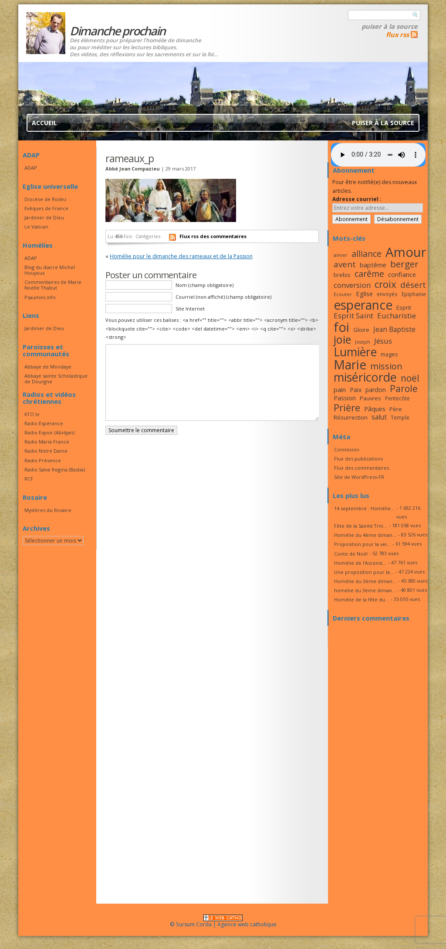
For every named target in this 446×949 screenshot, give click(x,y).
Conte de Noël (351, 553)
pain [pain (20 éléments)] (340, 389)
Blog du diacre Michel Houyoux (49, 270)
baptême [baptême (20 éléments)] (373, 264)
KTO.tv (31, 414)
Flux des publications (358, 458)
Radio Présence (42, 460)
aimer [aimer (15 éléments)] (341, 255)
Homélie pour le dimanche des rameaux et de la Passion (181, 256)
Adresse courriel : (357, 199)
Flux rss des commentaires (213, 236)
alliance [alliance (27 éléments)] (366, 253)
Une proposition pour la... (364, 572)
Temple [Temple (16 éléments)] (400, 417)
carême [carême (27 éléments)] (369, 274)
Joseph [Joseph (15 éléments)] (362, 342)
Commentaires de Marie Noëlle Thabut (52, 285)
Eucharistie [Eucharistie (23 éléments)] (396, 316)
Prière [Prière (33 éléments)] (347, 407)
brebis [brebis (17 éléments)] (342, 275)
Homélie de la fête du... (361, 599)
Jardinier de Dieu (44, 217)
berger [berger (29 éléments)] (404, 264)
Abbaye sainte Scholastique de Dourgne (56, 378)
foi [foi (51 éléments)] (341, 326)
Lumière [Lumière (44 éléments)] (355, 352)
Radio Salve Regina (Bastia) (54, 469)
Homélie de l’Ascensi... (360, 563)
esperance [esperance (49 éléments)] (363, 305)
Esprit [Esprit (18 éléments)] (403, 307)
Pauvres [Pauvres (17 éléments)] (370, 398)
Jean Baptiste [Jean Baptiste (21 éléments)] (394, 329)
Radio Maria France (46, 441)
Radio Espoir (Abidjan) (49, 432)
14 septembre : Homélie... (364, 508)
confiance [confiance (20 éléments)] (402, 274)
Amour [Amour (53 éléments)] (405, 252)
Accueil (44, 123)
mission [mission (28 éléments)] (386, 366)
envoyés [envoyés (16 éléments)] (387, 293)
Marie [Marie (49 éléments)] (350, 364)
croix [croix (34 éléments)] (385, 284)
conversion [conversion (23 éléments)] (352, 285)
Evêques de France (46, 208)
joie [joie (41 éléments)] (342, 339)
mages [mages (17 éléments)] (389, 354)
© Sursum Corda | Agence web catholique (223, 921)
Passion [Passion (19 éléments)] (345, 398)
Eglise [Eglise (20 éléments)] (364, 293)
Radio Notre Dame (46, 450)
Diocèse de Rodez (45, 199)
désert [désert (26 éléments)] (413, 284)
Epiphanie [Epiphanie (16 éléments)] (414, 293)
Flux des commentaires (361, 467)
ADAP (30, 167)
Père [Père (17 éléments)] (395, 409)
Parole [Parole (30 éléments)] (404, 388)
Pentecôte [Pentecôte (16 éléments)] (397, 398)
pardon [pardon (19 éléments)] (375, 390)
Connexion (346, 449)
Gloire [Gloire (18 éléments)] (361, 330)
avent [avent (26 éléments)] (345, 264)
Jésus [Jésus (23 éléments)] (383, 341)
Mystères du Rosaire (47, 510)
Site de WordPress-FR (359, 477)
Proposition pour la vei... (362, 544)
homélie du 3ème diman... (365, 590)
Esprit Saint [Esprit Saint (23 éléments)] (353, 316)
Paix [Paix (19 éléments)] (356, 390)
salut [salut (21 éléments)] (379, 417)
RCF (28, 478)
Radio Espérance (43, 423)
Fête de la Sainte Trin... (360, 525)
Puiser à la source (390, 26)
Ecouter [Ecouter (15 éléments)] (343, 294)
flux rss (397, 34)
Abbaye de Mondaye (47, 366)
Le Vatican (36, 226)
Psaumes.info (40, 297)
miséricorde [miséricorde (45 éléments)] (365, 377)
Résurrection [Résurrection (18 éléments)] (351, 417)
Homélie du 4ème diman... (365, 535)
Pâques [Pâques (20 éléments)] (374, 408)
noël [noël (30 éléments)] (410, 378)
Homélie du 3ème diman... (365, 581)
